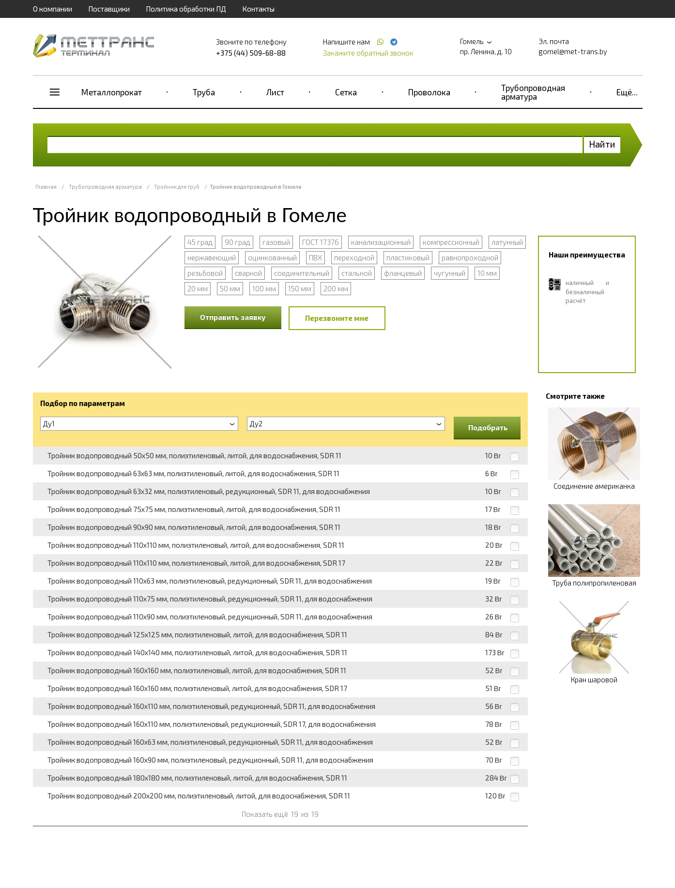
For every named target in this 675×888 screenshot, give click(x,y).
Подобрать (488, 427)
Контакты (258, 8)
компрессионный (451, 242)
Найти (602, 144)
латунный (507, 242)
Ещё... (627, 92)
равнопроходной (470, 257)
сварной (248, 273)
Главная (46, 186)
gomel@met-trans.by (572, 51)
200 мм (335, 288)
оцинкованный (272, 257)
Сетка (346, 92)
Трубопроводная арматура (533, 92)
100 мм (264, 288)
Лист (275, 92)
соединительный (301, 273)
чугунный (449, 273)
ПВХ (315, 257)
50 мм (230, 288)
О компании (52, 8)
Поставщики (109, 8)
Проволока (429, 92)
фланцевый (403, 273)
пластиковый (408, 257)
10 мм (487, 273)
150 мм (299, 288)
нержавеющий (211, 257)
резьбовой (205, 273)
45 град (200, 242)
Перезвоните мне (336, 318)
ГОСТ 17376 (320, 242)
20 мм (197, 288)
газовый (276, 242)
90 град (237, 242)
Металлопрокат (111, 92)
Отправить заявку (233, 317)
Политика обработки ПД (186, 8)
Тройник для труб (176, 186)
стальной (356, 273)
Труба (204, 92)
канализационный (381, 242)
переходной (354, 257)
